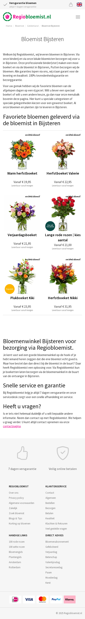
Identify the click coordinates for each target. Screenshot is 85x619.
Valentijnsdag (52, 562)
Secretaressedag (53, 567)
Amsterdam (15, 562)
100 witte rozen (17, 547)
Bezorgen (50, 508)
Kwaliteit (50, 518)
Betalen (49, 513)
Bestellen (50, 503)
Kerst (48, 582)
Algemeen (50, 498)
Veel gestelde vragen (56, 528)
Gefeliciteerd (51, 547)
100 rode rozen (17, 541)
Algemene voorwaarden (21, 503)
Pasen (48, 572)
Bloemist (19, 25)
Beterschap (51, 557)
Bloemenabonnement (57, 541)
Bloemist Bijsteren (51, 25)
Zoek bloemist (16, 513)
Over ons (13, 492)
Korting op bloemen (19, 523)
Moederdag (51, 577)
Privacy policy (16, 498)
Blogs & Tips (15, 518)
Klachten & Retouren (56, 523)
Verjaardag (51, 552)
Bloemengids (16, 552)
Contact (49, 492)
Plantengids (15, 557)
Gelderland (33, 25)
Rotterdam (14, 567)
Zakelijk (13, 508)
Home (9, 25)
